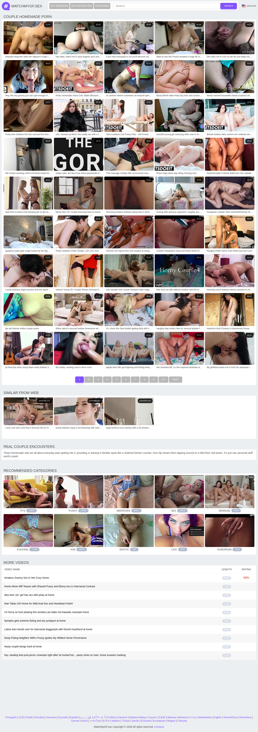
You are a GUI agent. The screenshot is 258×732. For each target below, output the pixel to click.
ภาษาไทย (95, 720)
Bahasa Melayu (138, 717)
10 (163, 379)
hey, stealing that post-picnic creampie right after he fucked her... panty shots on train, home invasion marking (65, 655)
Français (182, 720)
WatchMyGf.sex (26, 6)
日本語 (161, 717)
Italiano (116, 720)
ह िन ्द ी (100, 717)
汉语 (21, 717)
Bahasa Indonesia (177, 717)
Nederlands (204, 717)
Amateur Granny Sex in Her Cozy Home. (27, 577)
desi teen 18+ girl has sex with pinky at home (29, 595)
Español (73, 717)
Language (249, 6)
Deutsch (122, 717)
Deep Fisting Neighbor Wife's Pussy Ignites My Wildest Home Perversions (45, 637)
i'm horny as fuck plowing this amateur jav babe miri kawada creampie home (46, 612)
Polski (29, 717)
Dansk (135, 720)
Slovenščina (230, 717)
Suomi (152, 717)
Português (11, 717)
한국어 (106, 720)
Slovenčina (245, 717)
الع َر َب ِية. (86, 717)
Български (159, 720)
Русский (62, 717)
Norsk (84, 720)
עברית (193, 717)
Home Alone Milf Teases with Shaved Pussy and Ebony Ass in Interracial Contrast (49, 586)
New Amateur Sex (81, 6)
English (217, 717)
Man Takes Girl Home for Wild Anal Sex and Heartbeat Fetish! (38, 603)
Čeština (112, 717)
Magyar (171, 720)
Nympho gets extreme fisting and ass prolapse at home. (35, 620)
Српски (75, 720)
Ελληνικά (146, 720)
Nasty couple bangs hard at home (23, 646)
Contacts (159, 726)
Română (39, 717)
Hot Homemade (59, 6)
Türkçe (126, 720)
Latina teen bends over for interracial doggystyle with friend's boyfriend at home (48, 629)
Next (175, 379)
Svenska (51, 717)
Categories (102, 6)
